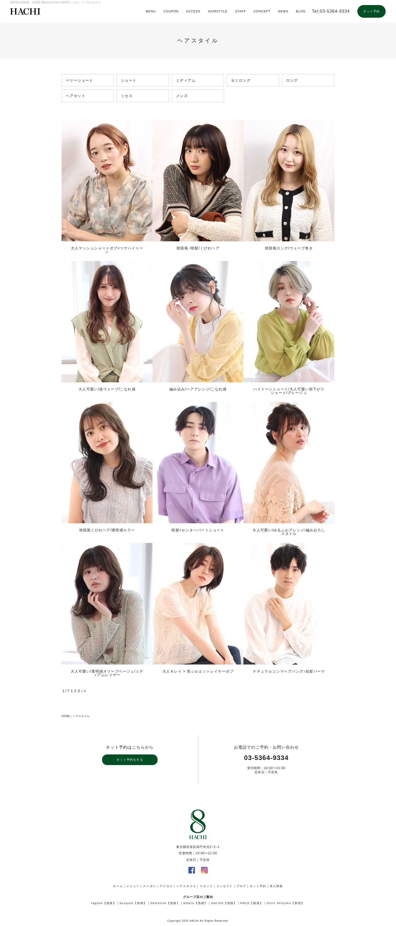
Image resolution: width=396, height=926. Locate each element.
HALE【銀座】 (251, 903)
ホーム (118, 886)
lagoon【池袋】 (103, 903)
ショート (129, 81)
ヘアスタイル (81, 716)
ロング (292, 81)
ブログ (241, 886)
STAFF (240, 11)
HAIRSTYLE (218, 11)
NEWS (283, 11)
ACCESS (193, 11)
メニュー (133, 886)
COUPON (171, 11)
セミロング (241, 81)
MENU (151, 11)
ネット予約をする (129, 760)
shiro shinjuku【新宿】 (285, 903)
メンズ (182, 96)
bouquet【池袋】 (133, 903)
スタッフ (206, 886)
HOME (66, 716)
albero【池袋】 (195, 903)
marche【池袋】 (224, 903)
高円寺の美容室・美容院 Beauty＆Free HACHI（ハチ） (25, 11)
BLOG (301, 11)
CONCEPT (262, 11)
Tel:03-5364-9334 (331, 11)
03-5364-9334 (266, 758)
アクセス (166, 886)
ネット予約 (371, 11)
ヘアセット (75, 96)
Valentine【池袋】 (165, 903)
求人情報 (276, 886)
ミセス (127, 96)
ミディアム (185, 81)
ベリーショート (79, 81)
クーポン (149, 886)
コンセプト (224, 886)
